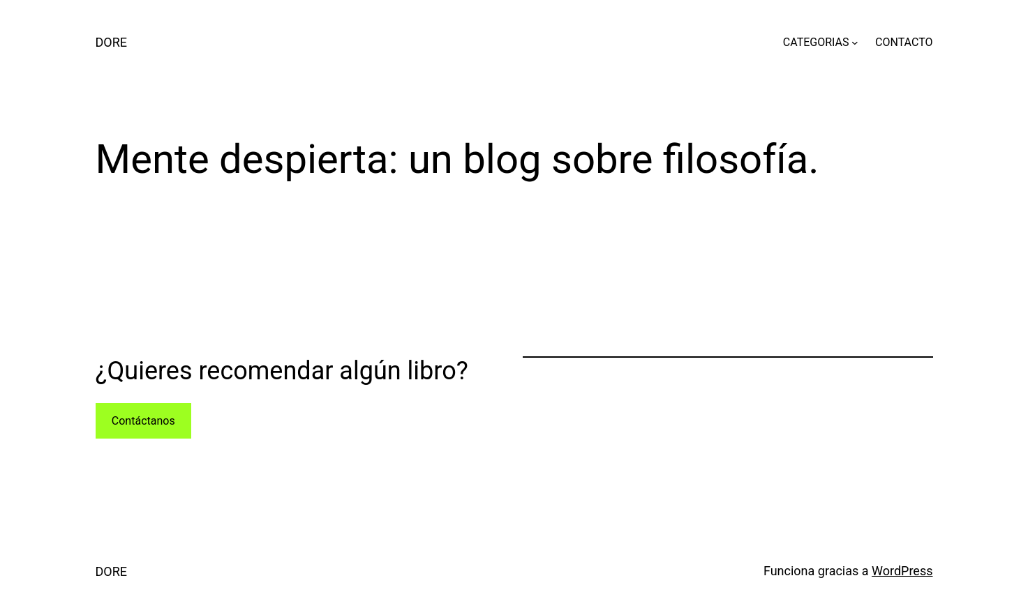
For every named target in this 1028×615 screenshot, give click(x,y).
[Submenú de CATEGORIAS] (854, 42)
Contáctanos (143, 420)
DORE (112, 42)
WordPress (902, 570)
